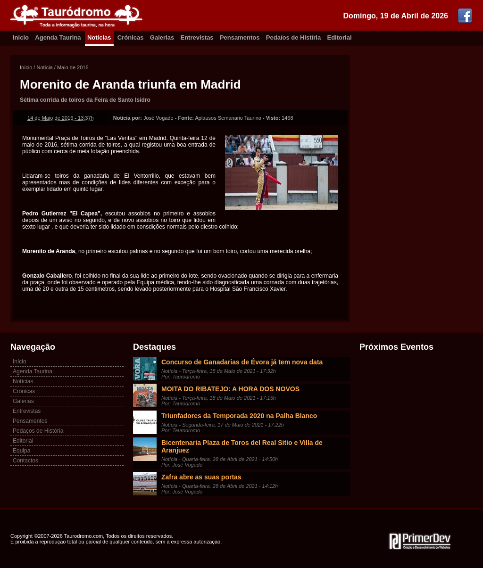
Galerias (162, 37)
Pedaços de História (38, 431)
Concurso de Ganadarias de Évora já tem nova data (242, 362)
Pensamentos (240, 37)
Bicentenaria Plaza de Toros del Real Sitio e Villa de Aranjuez (242, 446)
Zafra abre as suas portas (201, 477)
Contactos (25, 460)
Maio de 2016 (73, 67)
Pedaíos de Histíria (293, 37)
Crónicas (130, 37)
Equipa (21, 450)
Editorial (339, 37)
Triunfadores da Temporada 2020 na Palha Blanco (239, 416)
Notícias (99, 37)
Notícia (44, 67)
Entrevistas (197, 37)
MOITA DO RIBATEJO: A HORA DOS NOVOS (230, 389)
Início (26, 67)
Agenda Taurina (58, 37)
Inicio (21, 37)
